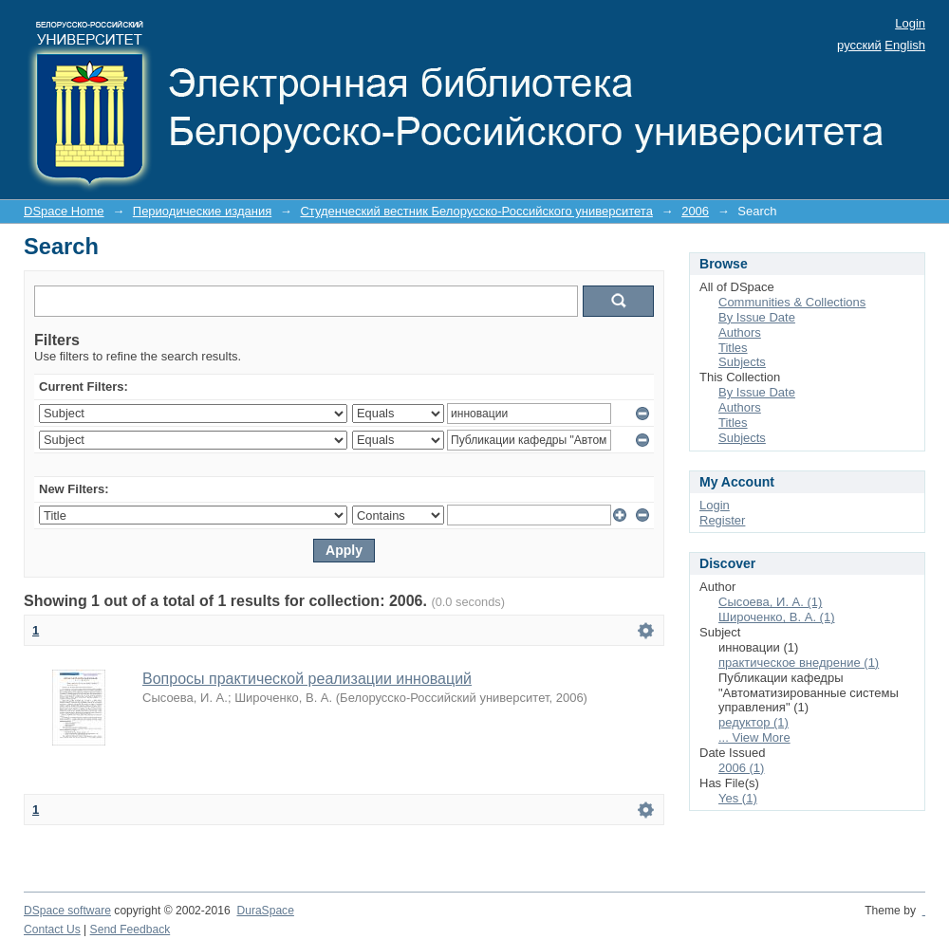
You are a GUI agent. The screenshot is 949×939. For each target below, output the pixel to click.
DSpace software (67, 910)
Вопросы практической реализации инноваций (307, 679)
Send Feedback (130, 929)
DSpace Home (64, 211)
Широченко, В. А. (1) (776, 617)
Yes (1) (737, 798)
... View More (754, 737)
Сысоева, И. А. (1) (770, 602)
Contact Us (52, 929)
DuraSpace (264, 910)
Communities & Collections (791, 302)
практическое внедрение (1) (798, 662)
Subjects (742, 362)
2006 (695, 211)
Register (722, 520)
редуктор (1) (753, 722)
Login (910, 23)
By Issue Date (756, 317)
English (904, 45)
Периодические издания (202, 211)
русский (859, 45)
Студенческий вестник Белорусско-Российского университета (476, 211)
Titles (733, 348)
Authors (739, 332)
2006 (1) (741, 768)
